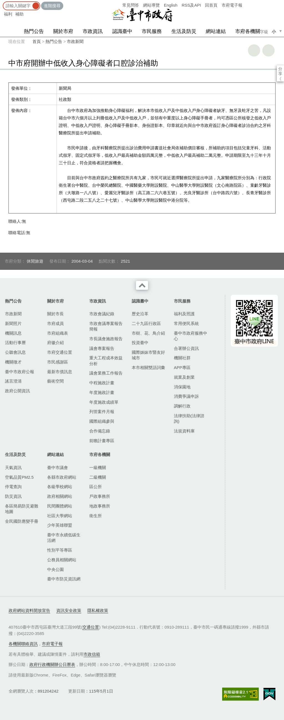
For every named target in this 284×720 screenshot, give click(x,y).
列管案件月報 (101, 411)
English (171, 5)
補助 (19, 14)
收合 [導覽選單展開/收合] (142, 285)
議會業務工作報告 (106, 373)
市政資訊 (93, 31)
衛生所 (95, 515)
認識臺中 (122, 31)
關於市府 (63, 31)
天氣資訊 (13, 467)
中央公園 (55, 569)
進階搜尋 (52, 5)
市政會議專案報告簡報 (106, 326)
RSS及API (191, 5)
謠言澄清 (13, 381)
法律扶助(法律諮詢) (189, 418)
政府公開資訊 (17, 390)
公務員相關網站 (61, 559)
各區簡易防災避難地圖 (21, 509)
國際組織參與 (101, 421)
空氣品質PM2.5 (19, 477)
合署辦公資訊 (186, 348)
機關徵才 (13, 362)
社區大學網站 (59, 515)
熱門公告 (34, 31)
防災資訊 (13, 496)
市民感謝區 (57, 362)
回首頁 (211, 5)
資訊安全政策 (68, 610)
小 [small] (274, 31)
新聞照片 (13, 323)
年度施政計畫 (101, 392)
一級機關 (97, 467)
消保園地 (182, 387)
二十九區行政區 (146, 323)
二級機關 (97, 477)
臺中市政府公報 (19, 371)
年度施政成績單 (103, 402)
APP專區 (182, 367)
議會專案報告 (101, 348)
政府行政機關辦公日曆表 (52, 664)
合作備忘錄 (99, 431)
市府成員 (55, 323)
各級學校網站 (59, 486)
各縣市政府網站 (61, 477)
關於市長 (55, 313)
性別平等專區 (59, 550)
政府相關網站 (59, 496)
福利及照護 (184, 313)
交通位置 (90, 627)
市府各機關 (247, 31)
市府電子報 (232, 5)
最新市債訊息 (59, 371)
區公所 (95, 486)
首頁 (36, 41)
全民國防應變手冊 (21, 521)
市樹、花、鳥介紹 (148, 333)
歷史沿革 (140, 313)
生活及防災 (183, 31)
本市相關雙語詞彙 (148, 367)
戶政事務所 (99, 496)
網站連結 (216, 31)
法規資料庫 (184, 431)
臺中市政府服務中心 (190, 336)
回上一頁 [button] (268, 50)
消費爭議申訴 (186, 396)
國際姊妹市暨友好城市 (148, 355)
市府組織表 (57, 333)
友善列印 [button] (254, 50)
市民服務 (152, 31)
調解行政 (182, 406)
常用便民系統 (186, 323)
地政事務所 (99, 506)
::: (2, 2)
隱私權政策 (97, 610)
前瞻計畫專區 (101, 440)
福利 (8, 14)
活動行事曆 (15, 342)
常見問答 (130, 5)
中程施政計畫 (101, 382)
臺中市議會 (57, 467)
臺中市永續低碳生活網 (63, 537)
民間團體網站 (59, 506)
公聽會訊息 (15, 352)
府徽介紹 (55, 342)
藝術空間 (55, 381)
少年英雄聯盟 (59, 525)
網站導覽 (151, 5)
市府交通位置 (59, 352)
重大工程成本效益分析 (106, 360)
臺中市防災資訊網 (63, 578)
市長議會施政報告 (106, 338)
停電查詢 (13, 486)
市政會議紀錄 (101, 313)
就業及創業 (184, 377)
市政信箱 (91, 654)
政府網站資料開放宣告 (29, 610)
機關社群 (182, 357)
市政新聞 (75, 41)
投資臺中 (140, 342)
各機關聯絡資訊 (23, 643)
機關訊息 (13, 333)
